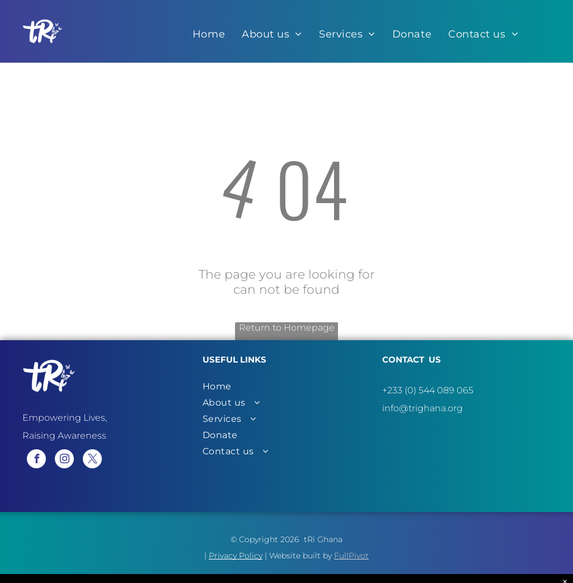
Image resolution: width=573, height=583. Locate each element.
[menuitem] (208, 34)
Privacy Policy (235, 556)
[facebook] (36, 460)
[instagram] (64, 460)
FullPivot (351, 556)
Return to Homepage (287, 327)
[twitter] (92, 460)
